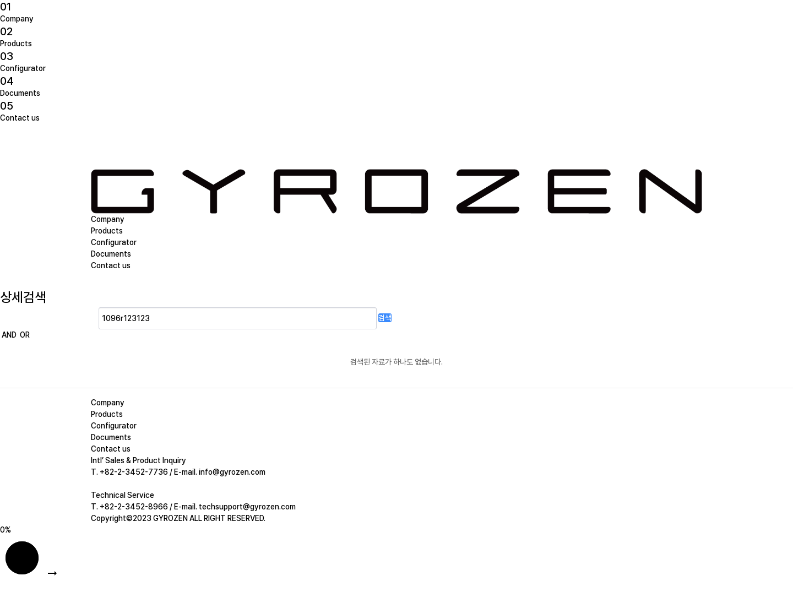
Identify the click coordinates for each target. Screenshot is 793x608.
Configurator (23, 68)
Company (17, 18)
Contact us (20, 117)
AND (9, 334)
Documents (20, 93)
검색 (385, 317)
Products (16, 43)
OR (25, 334)
